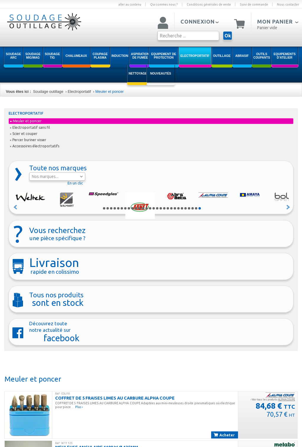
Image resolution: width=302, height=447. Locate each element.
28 (199, 208)
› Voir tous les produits (273, 399)
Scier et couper (23, 134)
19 (168, 208)
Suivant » (288, 207)
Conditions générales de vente (209, 4)
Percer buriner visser (28, 140)
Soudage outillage (48, 91)
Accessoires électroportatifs (34, 146)
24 (185, 208)
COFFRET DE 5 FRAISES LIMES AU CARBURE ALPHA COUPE (115, 397)
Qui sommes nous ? (164, 4)
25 (189, 208)
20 (171, 208)
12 (143, 208)
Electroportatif (79, 91)
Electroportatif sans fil (30, 127)
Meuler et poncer (110, 91)
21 (175, 208)
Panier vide (267, 27)
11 (139, 208)
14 (150, 208)
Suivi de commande (254, 4)
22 (178, 208)
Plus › (79, 407)
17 (161, 208)
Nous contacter (288, 4)
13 (146, 208)
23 (182, 208)
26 (192, 208)
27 (196, 208)
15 (153, 208)
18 (164, 208)
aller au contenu (129, 4)
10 (136, 208)
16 (157, 208)
